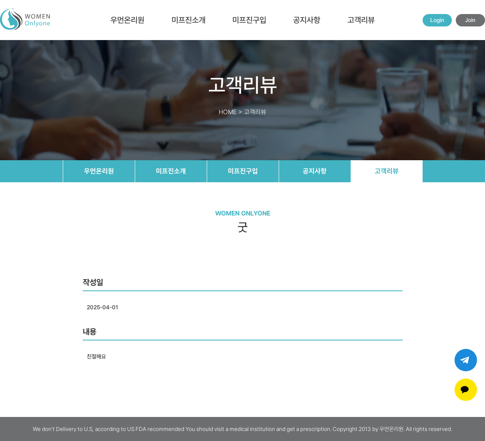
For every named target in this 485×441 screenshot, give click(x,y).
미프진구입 (249, 20)
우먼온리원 (127, 20)
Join (470, 20)
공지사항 (306, 20)
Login (437, 20)
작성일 (93, 282)
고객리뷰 (361, 20)
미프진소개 (189, 20)
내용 (89, 331)
